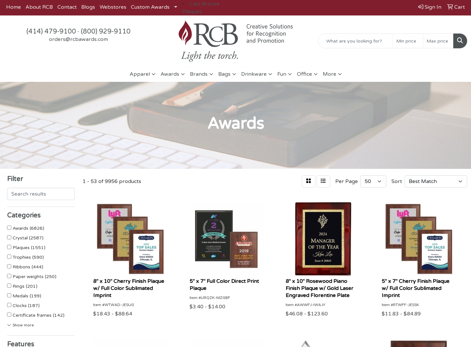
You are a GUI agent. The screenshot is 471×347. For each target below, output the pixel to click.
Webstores (113, 7)
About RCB (39, 7)
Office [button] (304, 74)
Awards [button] (170, 74)
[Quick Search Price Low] (408, 41)
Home (13, 7)
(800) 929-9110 (106, 31)
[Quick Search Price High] (438, 41)
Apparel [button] (140, 74)
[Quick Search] (355, 41)
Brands (199, 74)
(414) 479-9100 (51, 31)
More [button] (329, 74)
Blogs (88, 7)
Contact (67, 7)
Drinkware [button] (254, 74)
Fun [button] (281, 74)
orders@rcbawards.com (78, 39)
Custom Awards (150, 7)
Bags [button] (224, 74)
